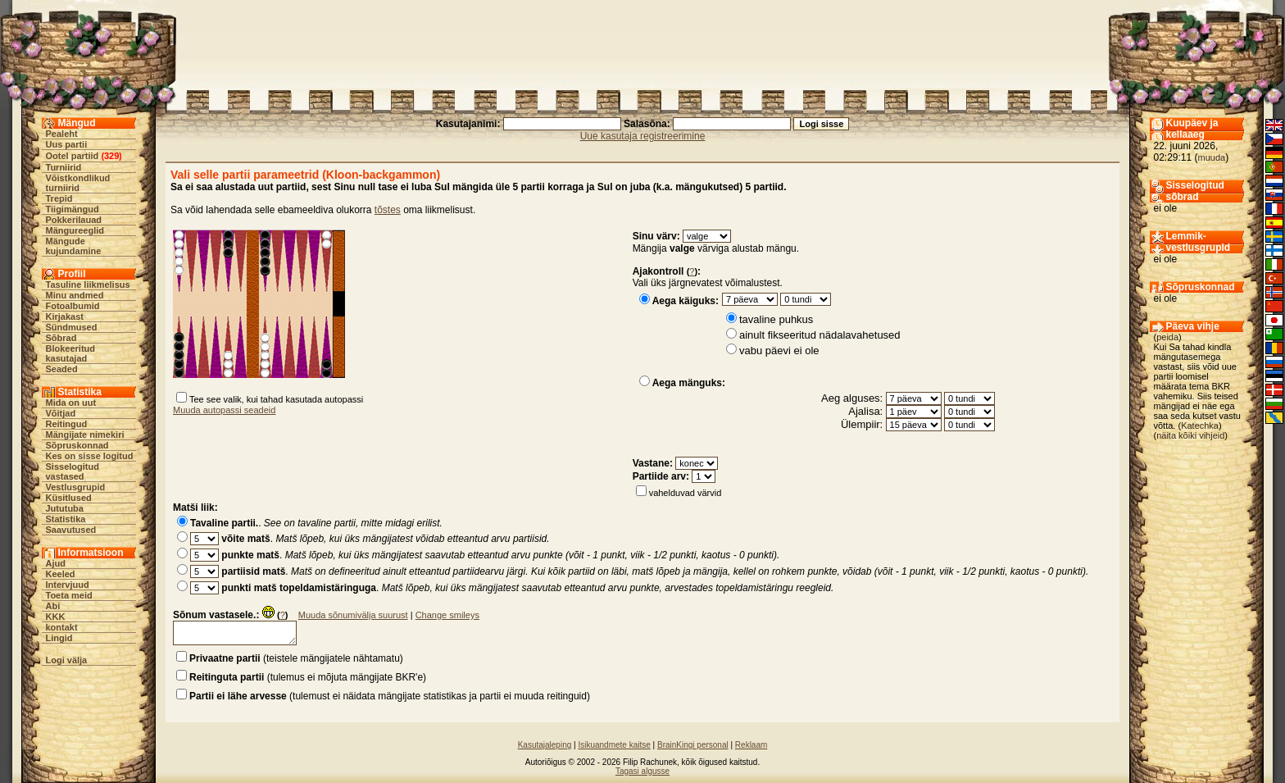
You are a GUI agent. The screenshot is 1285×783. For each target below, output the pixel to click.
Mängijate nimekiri (85, 434)
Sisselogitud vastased (72, 471)
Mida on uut (71, 402)
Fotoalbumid (73, 306)
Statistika (66, 519)
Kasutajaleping (545, 744)
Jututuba (65, 508)
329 (111, 156)
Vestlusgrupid (76, 487)
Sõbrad (61, 338)
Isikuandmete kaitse (614, 744)
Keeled (60, 574)
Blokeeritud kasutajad (71, 353)
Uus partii (67, 144)
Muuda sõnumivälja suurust (353, 615)
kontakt (62, 627)
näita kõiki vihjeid (1190, 435)
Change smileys (447, 615)
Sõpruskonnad (77, 445)
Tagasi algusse (642, 771)
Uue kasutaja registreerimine (643, 136)
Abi (53, 606)
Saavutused (71, 530)
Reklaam (751, 744)
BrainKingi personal (693, 744)
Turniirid (64, 167)
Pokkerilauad (74, 220)
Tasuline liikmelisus (88, 284)
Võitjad (61, 413)
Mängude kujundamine (74, 246)
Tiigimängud (72, 209)
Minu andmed (75, 295)
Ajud (56, 563)
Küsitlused (69, 498)
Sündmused (72, 327)
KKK (56, 616)
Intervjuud (67, 585)
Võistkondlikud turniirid (78, 183)
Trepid (59, 198)
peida (1167, 337)
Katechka (1200, 425)
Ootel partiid (72, 156)
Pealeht (62, 134)
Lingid (59, 638)
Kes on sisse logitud (90, 456)
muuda (1212, 157)
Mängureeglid (75, 230)
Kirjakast (65, 316)
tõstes (388, 210)
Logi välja (67, 660)
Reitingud (67, 424)
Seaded (62, 369)
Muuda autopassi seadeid (224, 410)
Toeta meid (69, 595)
